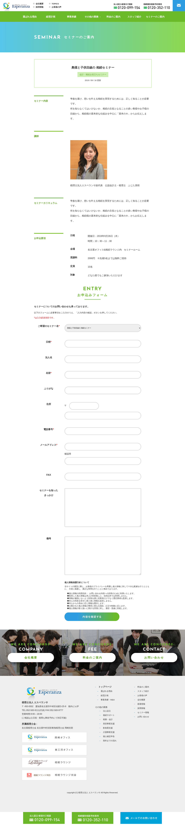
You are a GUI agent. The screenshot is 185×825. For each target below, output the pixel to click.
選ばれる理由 (30, 16)
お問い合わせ (154, 670)
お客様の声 (56, 7)
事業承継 (71, 16)
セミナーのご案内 (155, 16)
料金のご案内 (113, 16)
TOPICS (55, 4)
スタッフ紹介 (134, 16)
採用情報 (39, 7)
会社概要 (39, 4)
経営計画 (50, 16)
